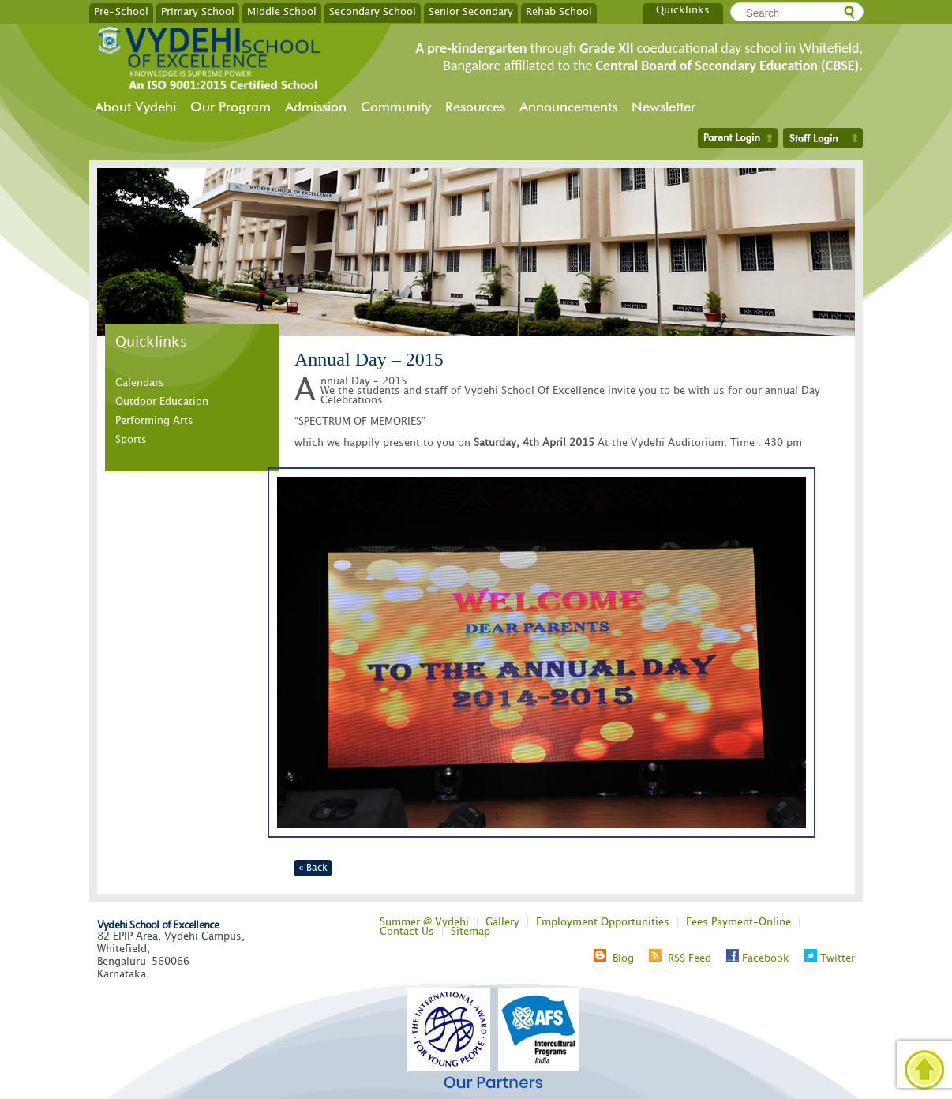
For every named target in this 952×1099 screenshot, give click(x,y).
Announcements (568, 106)
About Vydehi (135, 106)
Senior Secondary (471, 11)
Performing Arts (154, 421)
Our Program (230, 106)
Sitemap (470, 931)
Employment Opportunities (602, 922)
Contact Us (407, 931)
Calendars (139, 383)
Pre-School (121, 11)
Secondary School (372, 11)
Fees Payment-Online (738, 922)
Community (396, 106)
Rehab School (559, 11)
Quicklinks (683, 10)
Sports (131, 439)
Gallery (502, 922)
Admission (316, 106)
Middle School (282, 11)
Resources (475, 106)
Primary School (197, 11)
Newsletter (663, 106)
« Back (313, 868)
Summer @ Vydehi (424, 922)
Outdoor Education (161, 402)
